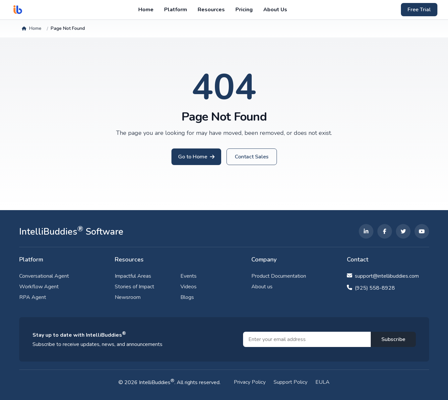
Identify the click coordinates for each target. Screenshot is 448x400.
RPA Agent (32, 297)
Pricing (244, 9)
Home (146, 9)
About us (262, 286)
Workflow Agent (39, 286)
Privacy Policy (250, 382)
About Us (275, 9)
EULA (322, 382)
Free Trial (419, 9)
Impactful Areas (133, 276)
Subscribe (393, 339)
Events (188, 276)
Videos (188, 286)
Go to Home (192, 156)
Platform (175, 9)
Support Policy (290, 382)
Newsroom (128, 297)
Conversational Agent (44, 276)
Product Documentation (278, 276)
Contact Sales (252, 156)
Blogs (187, 297)
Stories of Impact (134, 286)
